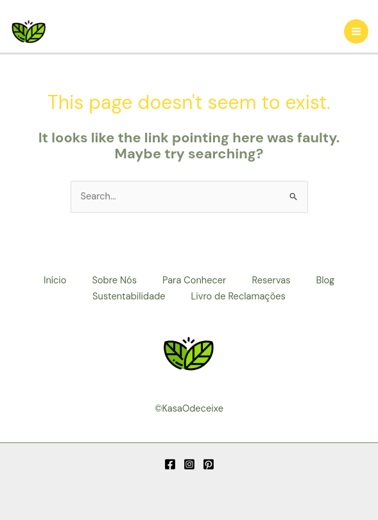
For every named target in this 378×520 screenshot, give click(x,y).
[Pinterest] (208, 464)
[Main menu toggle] (356, 31)
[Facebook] (170, 464)
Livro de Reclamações (238, 296)
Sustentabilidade (128, 296)
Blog (325, 280)
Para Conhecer (194, 280)
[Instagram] (189, 464)
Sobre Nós (114, 280)
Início (55, 280)
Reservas (271, 280)
